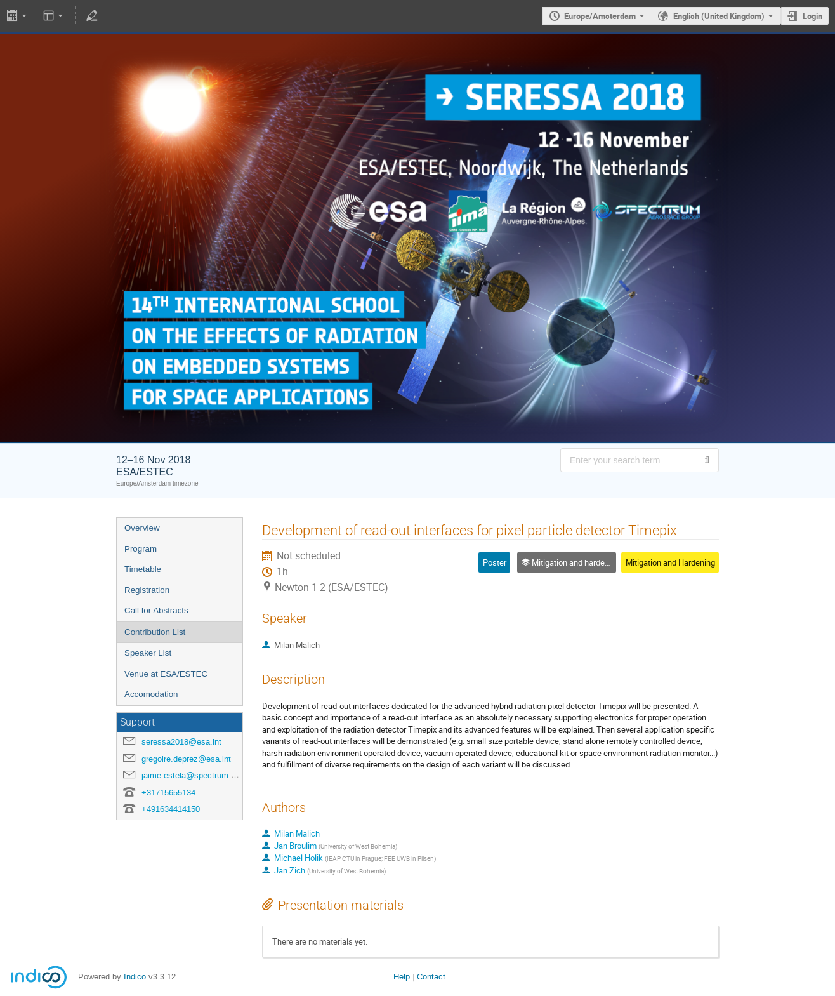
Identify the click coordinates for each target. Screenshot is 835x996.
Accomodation (151, 694)
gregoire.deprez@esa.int (186, 759)
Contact (431, 976)
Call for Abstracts (156, 610)
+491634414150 (170, 809)
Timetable (142, 569)
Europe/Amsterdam (600, 16)
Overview (142, 528)
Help (401, 976)
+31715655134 (168, 792)
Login (812, 16)
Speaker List (147, 653)
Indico (135, 976)
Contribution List (154, 632)
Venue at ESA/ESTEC (165, 674)
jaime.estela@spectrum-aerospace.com (214, 775)
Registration (146, 590)
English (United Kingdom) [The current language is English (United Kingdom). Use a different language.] (719, 16)
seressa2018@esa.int (181, 741)
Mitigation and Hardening (670, 562)
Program (140, 549)
